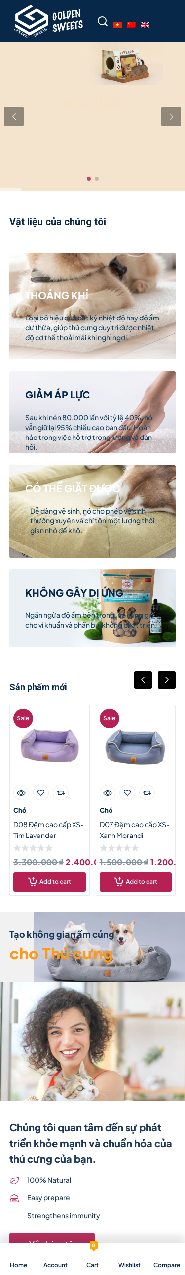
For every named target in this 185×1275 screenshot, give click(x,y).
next (167, 680)
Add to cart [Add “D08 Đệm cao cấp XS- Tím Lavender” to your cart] (55, 881)
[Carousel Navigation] (92, 688)
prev (143, 680)
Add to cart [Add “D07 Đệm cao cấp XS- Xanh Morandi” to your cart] (141, 881)
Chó (19, 810)
